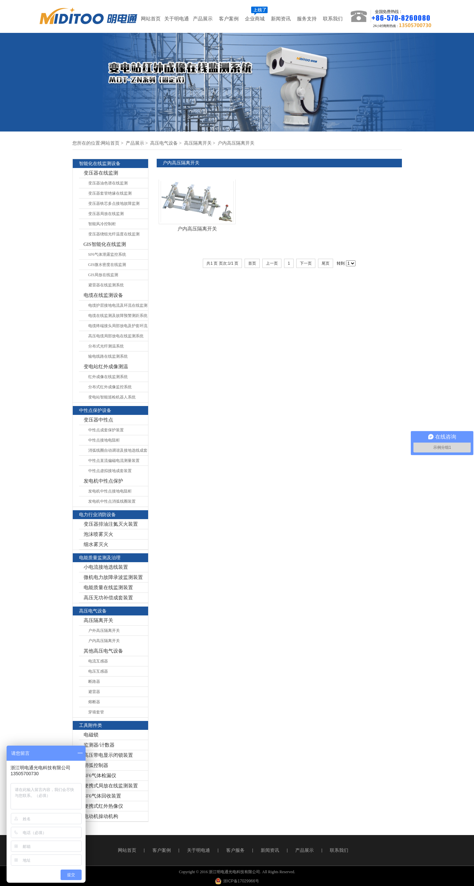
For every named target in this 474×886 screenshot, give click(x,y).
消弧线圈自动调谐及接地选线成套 (117, 450)
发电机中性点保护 (103, 481)
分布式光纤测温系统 (106, 346)
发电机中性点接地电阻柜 (110, 491)
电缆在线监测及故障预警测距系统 (117, 315)
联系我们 (339, 850)
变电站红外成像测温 (106, 366)
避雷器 (94, 691)
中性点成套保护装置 (106, 430)
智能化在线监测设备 (99, 163)
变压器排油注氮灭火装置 (111, 524)
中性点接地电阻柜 (104, 440)
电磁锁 (91, 734)
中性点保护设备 (95, 410)
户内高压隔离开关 (236, 143)
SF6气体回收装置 (102, 796)
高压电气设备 (164, 143)
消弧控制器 (96, 765)
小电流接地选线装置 (106, 567)
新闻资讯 (270, 850)
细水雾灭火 (96, 544)
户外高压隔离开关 (104, 630)
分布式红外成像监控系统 (110, 387)
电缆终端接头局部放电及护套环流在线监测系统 (117, 327)
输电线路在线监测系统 (108, 356)
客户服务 (235, 850)
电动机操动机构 (101, 816)
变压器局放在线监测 (106, 213)
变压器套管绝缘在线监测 (110, 193)
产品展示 (135, 143)
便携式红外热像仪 (103, 806)
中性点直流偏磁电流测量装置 (114, 460)
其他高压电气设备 (103, 651)
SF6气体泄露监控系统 (107, 254)
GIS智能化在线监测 (105, 244)
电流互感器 (98, 661)
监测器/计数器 (99, 745)
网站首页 (110, 143)
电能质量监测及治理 (99, 557)
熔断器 (94, 702)
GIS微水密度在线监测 (107, 264)
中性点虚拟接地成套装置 (110, 470)
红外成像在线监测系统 (108, 376)
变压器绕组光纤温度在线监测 (114, 234)
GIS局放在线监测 (103, 275)
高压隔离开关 (198, 143)
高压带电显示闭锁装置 (108, 755)
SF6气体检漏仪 (100, 775)
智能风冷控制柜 (102, 224)
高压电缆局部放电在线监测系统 (116, 336)
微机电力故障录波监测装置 (113, 577)
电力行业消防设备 (97, 514)
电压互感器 (98, 671)
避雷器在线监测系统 (106, 285)
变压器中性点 (98, 419)
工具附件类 (90, 725)
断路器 (94, 681)
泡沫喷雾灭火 (98, 534)
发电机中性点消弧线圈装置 (112, 501)
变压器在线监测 (101, 173)
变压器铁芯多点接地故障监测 (114, 203)
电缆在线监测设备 (103, 295)
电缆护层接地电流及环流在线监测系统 (117, 307)
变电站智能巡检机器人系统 (112, 397)
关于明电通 (198, 850)
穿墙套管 (96, 712)
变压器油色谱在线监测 (108, 183)
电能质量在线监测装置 (108, 587)
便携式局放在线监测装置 (111, 785)
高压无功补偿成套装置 (108, 597)
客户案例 (161, 850)
